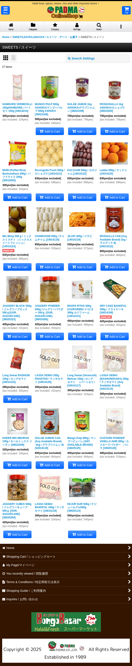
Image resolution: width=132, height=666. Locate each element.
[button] (5, 10)
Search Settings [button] (81, 58)
